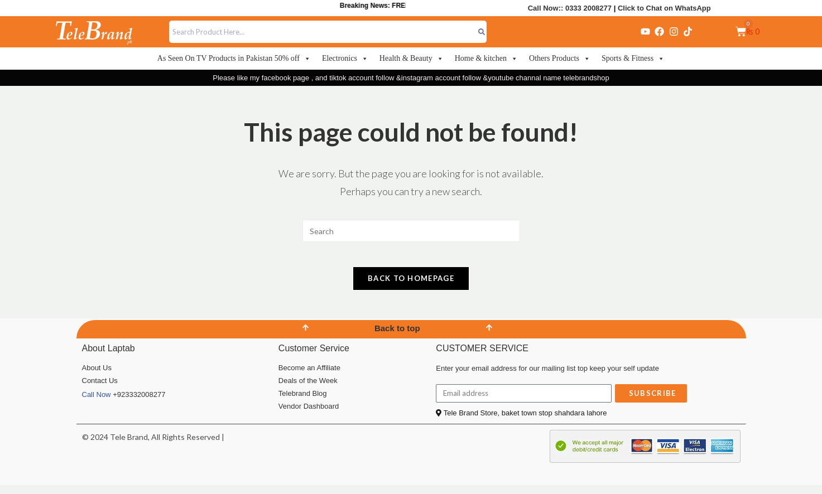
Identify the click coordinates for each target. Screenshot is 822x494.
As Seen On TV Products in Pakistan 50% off (234, 58)
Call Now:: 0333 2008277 (570, 8)
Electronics (345, 58)
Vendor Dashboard (308, 415)
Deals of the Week (308, 389)
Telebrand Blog (302, 402)
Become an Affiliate (309, 376)
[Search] (481, 32)
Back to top (397, 337)
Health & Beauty (411, 58)
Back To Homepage (411, 287)
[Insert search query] (411, 231)
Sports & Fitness (633, 58)
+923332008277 (139, 403)
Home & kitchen (486, 58)
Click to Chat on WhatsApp (664, 8)
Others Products (559, 58)
